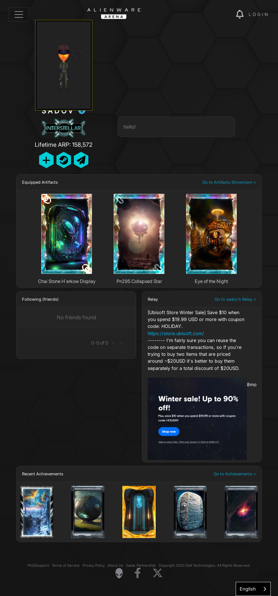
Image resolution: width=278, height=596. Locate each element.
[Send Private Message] (81, 160)
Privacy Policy (94, 565)
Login (259, 14)
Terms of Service (66, 565)
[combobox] (253, 589)
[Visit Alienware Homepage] (119, 573)
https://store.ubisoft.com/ (176, 333)
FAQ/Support (38, 565)
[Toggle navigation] (19, 14)
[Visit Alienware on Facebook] (138, 573)
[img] (217, 14)
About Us (115, 565)
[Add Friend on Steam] (63, 160)
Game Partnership (141, 565)
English (248, 589)
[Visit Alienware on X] (158, 573)
